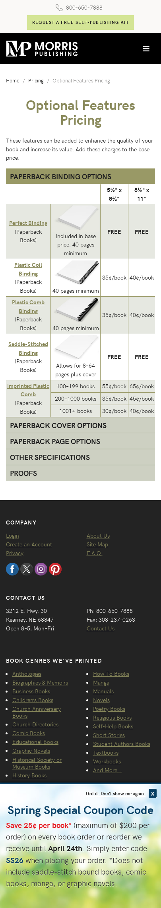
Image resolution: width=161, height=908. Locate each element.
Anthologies (26, 673)
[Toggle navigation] (146, 48)
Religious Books (112, 717)
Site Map (97, 544)
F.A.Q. (95, 553)
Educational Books (35, 742)
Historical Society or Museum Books (37, 762)
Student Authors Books (121, 744)
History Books (29, 775)
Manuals (103, 691)
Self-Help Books (113, 726)
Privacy (14, 553)
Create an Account (29, 544)
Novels (101, 700)
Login (12, 535)
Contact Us (100, 628)
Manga (101, 682)
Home (12, 80)
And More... (107, 770)
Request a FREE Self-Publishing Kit (80, 22)
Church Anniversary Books (36, 711)
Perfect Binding (28, 223)
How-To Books (111, 673)
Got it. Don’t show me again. (115, 793)
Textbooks (105, 752)
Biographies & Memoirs (40, 682)
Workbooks (107, 761)
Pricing (36, 80)
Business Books (31, 691)
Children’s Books (32, 700)
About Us (98, 535)
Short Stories (109, 735)
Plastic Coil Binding (28, 268)
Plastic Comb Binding (28, 306)
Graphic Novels (31, 750)
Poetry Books (109, 708)
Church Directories (35, 724)
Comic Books (28, 733)
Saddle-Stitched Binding (28, 348)
